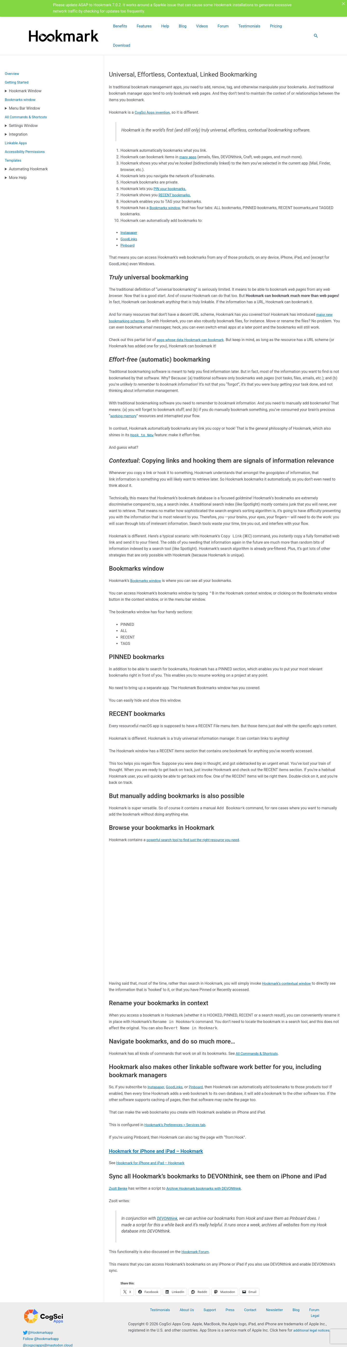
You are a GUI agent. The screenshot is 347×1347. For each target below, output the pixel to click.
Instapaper (129, 213)
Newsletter (275, 1307)
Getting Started (18, 63)
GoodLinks (129, 220)
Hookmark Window (25, 72)
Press (240, 1307)
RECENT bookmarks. (176, 176)
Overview (12, 54)
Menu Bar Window (24, 89)
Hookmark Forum (196, 1232)
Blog (208, 26)
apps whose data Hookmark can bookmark (193, 320)
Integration (18, 115)
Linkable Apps (17, 124)
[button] (316, 26)
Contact (255, 1307)
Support (224, 1307)
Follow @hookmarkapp (42, 1336)
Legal (319, 1307)
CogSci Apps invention (154, 93)
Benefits (161, 26)
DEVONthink (168, 1199)
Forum (237, 26)
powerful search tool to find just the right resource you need (197, 821)
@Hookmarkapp (41, 1330)
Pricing (280, 26)
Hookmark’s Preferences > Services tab (177, 1105)
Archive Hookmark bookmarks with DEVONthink (209, 1169)
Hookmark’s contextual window (288, 964)
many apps (188, 138)
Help (196, 26)
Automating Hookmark (28, 150)
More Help (18, 158)
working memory (124, 397)
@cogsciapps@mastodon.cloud (50, 1342)
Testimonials (258, 26)
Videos (222, 26)
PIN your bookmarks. (171, 169)
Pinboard (128, 226)
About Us (206, 1307)
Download (298, 26)
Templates (14, 141)
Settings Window (23, 106)
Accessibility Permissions (27, 132)
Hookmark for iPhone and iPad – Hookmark (170, 1131)
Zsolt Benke (119, 1169)
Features (179, 26)
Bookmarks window (22, 80)
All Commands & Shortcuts (28, 98)
